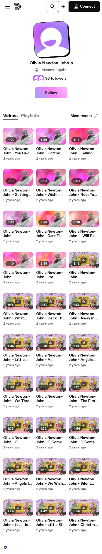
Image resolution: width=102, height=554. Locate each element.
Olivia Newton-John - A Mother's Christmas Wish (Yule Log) (50, 357)
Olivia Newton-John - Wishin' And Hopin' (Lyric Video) (49, 192)
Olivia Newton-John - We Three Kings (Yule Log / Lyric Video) (17, 398)
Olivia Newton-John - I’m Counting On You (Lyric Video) (51, 275)
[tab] (10, 116)
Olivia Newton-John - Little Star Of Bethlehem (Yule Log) (51, 522)
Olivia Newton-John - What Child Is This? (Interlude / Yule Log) (17, 316)
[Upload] (63, 6)
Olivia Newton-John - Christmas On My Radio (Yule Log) (84, 522)
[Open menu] (7, 6)
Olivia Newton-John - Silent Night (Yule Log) (83, 481)
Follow (51, 92)
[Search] (52, 6)
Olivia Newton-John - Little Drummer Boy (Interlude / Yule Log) (17, 357)
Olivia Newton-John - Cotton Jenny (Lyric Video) (49, 151)
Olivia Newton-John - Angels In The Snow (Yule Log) (17, 481)
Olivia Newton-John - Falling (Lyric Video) (82, 151)
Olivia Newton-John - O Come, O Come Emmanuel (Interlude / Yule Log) (50, 440)
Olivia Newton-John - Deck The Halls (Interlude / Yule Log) (51, 316)
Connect (84, 6)
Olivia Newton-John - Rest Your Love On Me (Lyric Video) (83, 192)
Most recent (84, 116)
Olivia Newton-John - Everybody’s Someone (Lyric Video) (17, 233)
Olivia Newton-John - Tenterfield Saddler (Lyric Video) (16, 275)
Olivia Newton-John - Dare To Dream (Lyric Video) (49, 233)
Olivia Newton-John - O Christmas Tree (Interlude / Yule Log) (17, 440)
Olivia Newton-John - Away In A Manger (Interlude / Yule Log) (83, 316)
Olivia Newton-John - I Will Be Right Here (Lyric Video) (82, 233)
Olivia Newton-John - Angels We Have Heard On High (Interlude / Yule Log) (83, 357)
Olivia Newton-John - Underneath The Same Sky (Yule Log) (83, 275)
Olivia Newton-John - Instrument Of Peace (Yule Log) (51, 398)
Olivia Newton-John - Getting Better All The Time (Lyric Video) (16, 192)
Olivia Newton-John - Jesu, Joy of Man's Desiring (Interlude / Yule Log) (17, 522)
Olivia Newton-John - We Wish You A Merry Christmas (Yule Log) (50, 481)
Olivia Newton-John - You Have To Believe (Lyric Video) (18, 151)
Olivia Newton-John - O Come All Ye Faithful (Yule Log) (82, 440)
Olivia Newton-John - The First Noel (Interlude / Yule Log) (83, 398)
